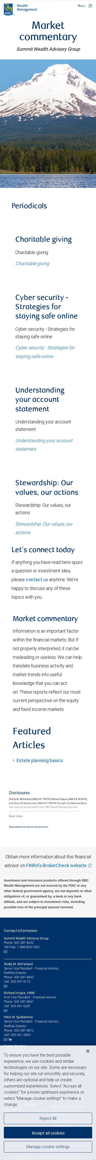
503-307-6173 (20, 981)
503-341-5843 (20, 1035)
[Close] (87, 1051)
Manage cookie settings (48, 1146)
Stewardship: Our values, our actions (43, 528)
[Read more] (15, 816)
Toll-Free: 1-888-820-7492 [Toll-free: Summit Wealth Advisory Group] (22, 947)
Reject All (48, 1118)
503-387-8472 (24, 1030)
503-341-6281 (20, 1006)
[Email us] (6, 951)
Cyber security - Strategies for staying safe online (44, 352)
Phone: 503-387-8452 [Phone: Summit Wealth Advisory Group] (19, 942)
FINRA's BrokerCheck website (56, 865)
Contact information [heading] (20, 930)
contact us (37, 579)
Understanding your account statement (43, 445)
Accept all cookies (48, 1133)
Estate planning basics (40, 760)
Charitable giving (32, 263)
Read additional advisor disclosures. (29, 826)
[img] (48, 123)
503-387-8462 (24, 977)
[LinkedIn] (11, 1039)
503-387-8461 (24, 1001)
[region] (48, 1102)
